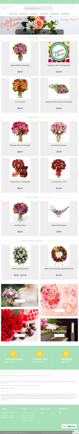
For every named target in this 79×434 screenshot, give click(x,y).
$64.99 (58, 108)
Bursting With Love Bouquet (20, 145)
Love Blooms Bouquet (59, 145)
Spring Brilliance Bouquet (20, 65)
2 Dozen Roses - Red (59, 182)
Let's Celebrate (20, 102)
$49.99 (20, 108)
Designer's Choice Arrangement (58, 65)
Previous (2, 58)
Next (76, 58)
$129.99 (59, 275)
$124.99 (59, 188)
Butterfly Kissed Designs (7, 8)
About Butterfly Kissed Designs (10, 373)
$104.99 (59, 72)
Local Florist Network (64, 432)
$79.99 (58, 232)
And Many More (20, 225)
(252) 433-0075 (7, 2)
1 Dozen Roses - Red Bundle (20, 182)
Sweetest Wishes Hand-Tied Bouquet (59, 102)
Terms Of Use (45, 432)
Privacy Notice (53, 432)
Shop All (45, 37)
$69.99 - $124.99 (20, 275)
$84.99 (20, 152)
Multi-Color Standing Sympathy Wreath (59, 269)
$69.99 (20, 72)
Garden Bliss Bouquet (59, 225)
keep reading (47, 375)
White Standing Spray (20, 269)
